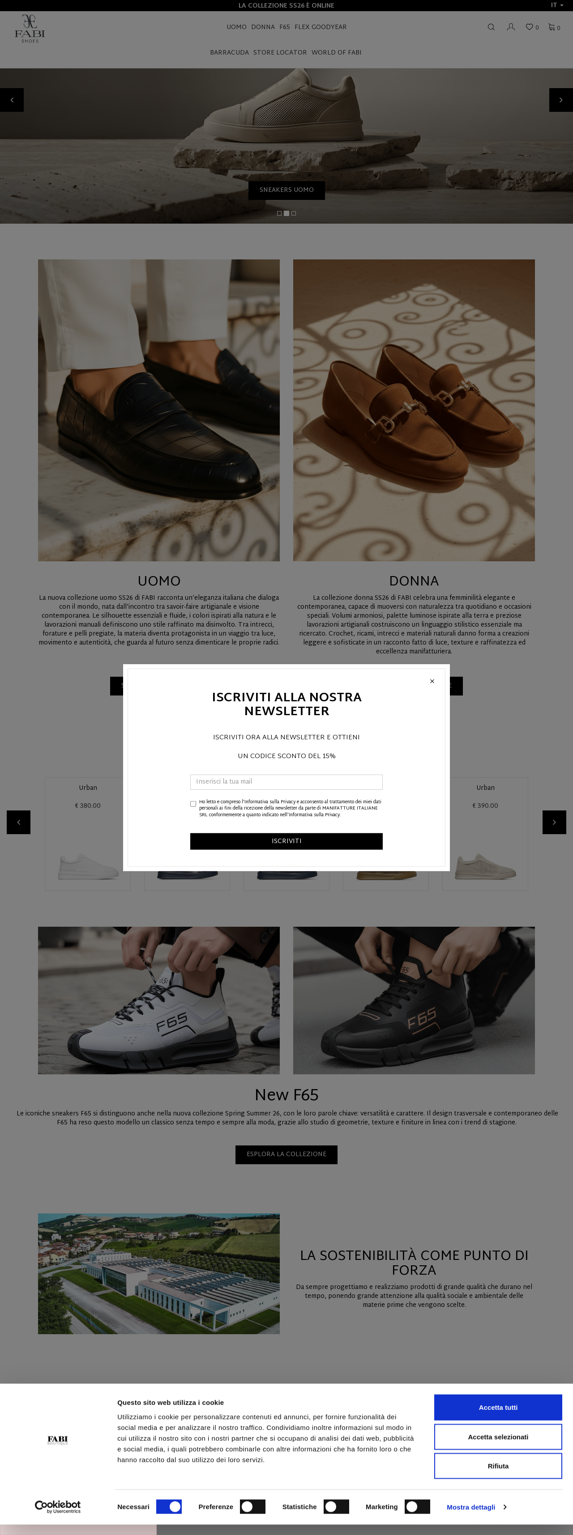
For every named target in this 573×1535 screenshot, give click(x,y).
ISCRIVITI (287, 841)
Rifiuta (498, 1476)
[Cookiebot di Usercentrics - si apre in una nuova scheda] (58, 1517)
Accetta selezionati (498, 1447)
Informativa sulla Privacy (269, 802)
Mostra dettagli (471, 1517)
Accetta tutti (498, 1417)
